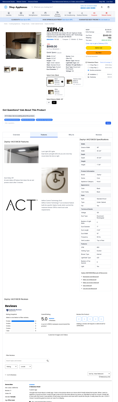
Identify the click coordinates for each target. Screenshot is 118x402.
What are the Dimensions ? (12, 119)
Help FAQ (102, 1)
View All (59, 52)
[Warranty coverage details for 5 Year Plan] (97, 67)
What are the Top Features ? (44, 119)
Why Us (71, 135)
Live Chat (109, 1)
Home (5, 24)
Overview (16, 135)
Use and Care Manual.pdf (90, 288)
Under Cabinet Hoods (37, 24)
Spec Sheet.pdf (87, 285)
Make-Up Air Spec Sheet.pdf (91, 282)
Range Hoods (25, 24)
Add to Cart (98, 48)
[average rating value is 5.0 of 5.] (52, 39)
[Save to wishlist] (72, 39)
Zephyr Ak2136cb (49, 24)
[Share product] (79, 39)
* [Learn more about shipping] (84, 1)
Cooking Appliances (14, 24)
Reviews (99, 135)
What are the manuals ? (28, 119)
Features (44, 135)
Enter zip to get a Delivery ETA (97, 43)
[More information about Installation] (97, 74)
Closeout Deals (33, 1)
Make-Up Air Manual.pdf (89, 279)
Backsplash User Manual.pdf (91, 276)
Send (108, 123)
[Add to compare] (61, 39)
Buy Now (98, 52)
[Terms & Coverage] (106, 62)
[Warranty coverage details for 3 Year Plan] (97, 65)
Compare (65, 39)
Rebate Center (21, 1)
